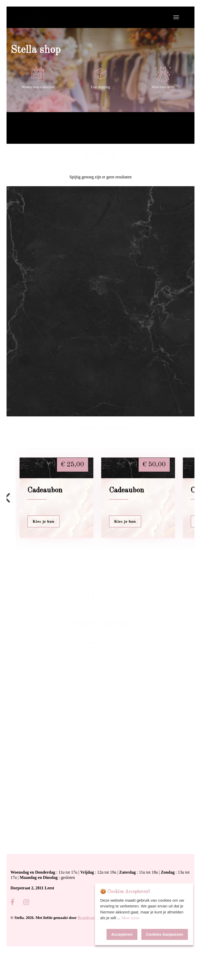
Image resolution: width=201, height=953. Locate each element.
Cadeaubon (45, 490)
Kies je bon (43, 521)
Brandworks (87, 918)
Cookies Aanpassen (164, 934)
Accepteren (122, 934)
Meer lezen (130, 918)
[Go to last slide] (8, 498)
